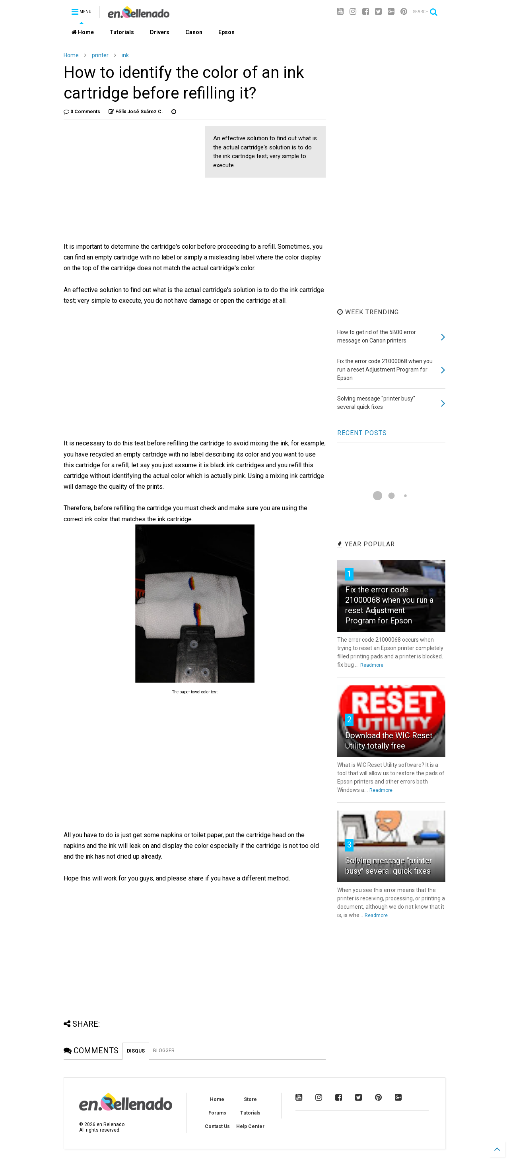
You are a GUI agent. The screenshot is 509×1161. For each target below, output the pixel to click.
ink (125, 55)
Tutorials (122, 32)
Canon (193, 32)
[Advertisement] (130, 181)
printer (100, 55)
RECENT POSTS (362, 433)
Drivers (159, 32)
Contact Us (217, 1126)
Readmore (371, 665)
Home (83, 32)
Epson (226, 32)
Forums (217, 1113)
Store (250, 1099)
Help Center (250, 1126)
